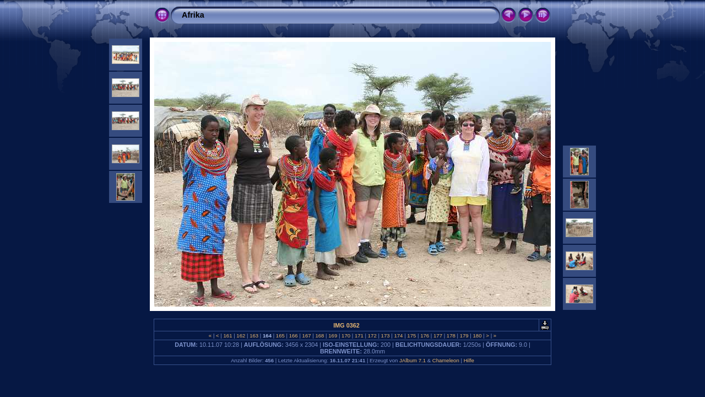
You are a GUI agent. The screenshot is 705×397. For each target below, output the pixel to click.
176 (424, 335)
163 (254, 335)
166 (293, 335)
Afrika (193, 14)
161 (228, 335)
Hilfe (469, 360)
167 (306, 335)
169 (333, 335)
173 (385, 335)
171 (359, 335)
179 (464, 335)
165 (280, 335)
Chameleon (445, 360)
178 (451, 335)
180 (477, 335)
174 (398, 335)
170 (345, 335)
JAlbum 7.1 (412, 360)
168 (320, 335)
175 (411, 335)
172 (372, 335)
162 (241, 335)
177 (437, 335)
